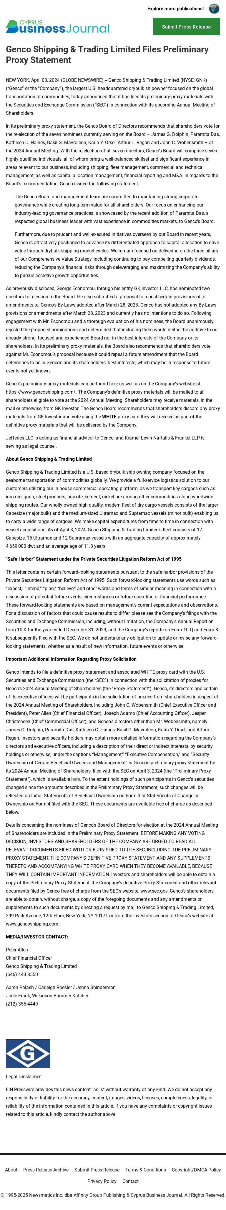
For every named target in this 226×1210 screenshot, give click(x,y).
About (11, 1170)
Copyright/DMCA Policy (196, 1170)
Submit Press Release (96, 1170)
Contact (130, 1181)
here (113, 384)
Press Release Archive (46, 1170)
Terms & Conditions (145, 1170)
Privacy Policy (102, 1181)
